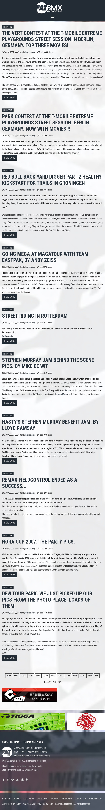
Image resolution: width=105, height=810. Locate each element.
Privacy (17, 798)
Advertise (67, 798)
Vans (101, 386)
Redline (68, 390)
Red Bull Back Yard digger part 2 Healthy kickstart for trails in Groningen (52, 180)
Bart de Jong (30, 52)
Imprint (6, 798)
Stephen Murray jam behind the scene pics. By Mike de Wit (48, 363)
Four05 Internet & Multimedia (61, 804)
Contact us (80, 798)
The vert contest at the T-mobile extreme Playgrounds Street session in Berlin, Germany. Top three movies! (52, 39)
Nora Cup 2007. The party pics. (38, 542)
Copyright (29, 798)
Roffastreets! (7, 336)
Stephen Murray (61, 394)
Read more (9, 97)
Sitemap (55, 798)
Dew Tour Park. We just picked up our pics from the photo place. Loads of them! (47, 599)
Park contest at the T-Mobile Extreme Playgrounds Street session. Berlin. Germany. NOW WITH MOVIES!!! (47, 122)
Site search (95, 798)
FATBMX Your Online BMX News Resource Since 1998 (52, 7)
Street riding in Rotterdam (35, 316)
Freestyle (7, 27)
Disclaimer (42, 798)
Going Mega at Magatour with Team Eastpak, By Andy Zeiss (45, 257)
